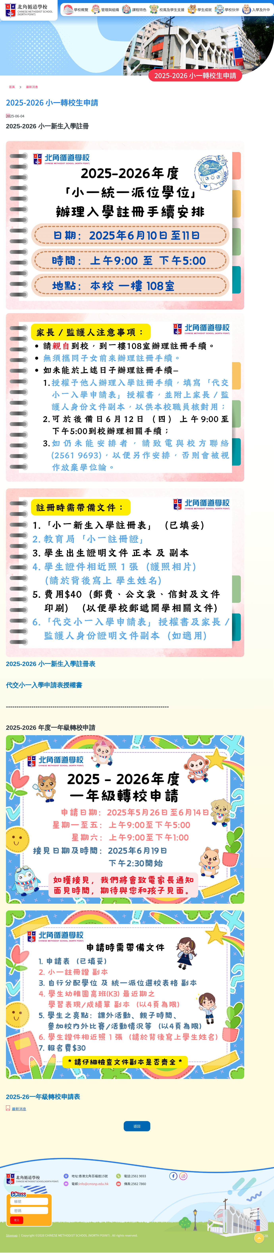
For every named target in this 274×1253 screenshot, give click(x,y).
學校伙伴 (227, 9)
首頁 (12, 87)
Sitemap (11, 1236)
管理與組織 (105, 9)
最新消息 (32, 87)
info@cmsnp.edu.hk (94, 1184)
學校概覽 (76, 9)
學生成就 (200, 9)
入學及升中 (256, 9)
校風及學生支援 (167, 9)
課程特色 (134, 9)
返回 (137, 1126)
